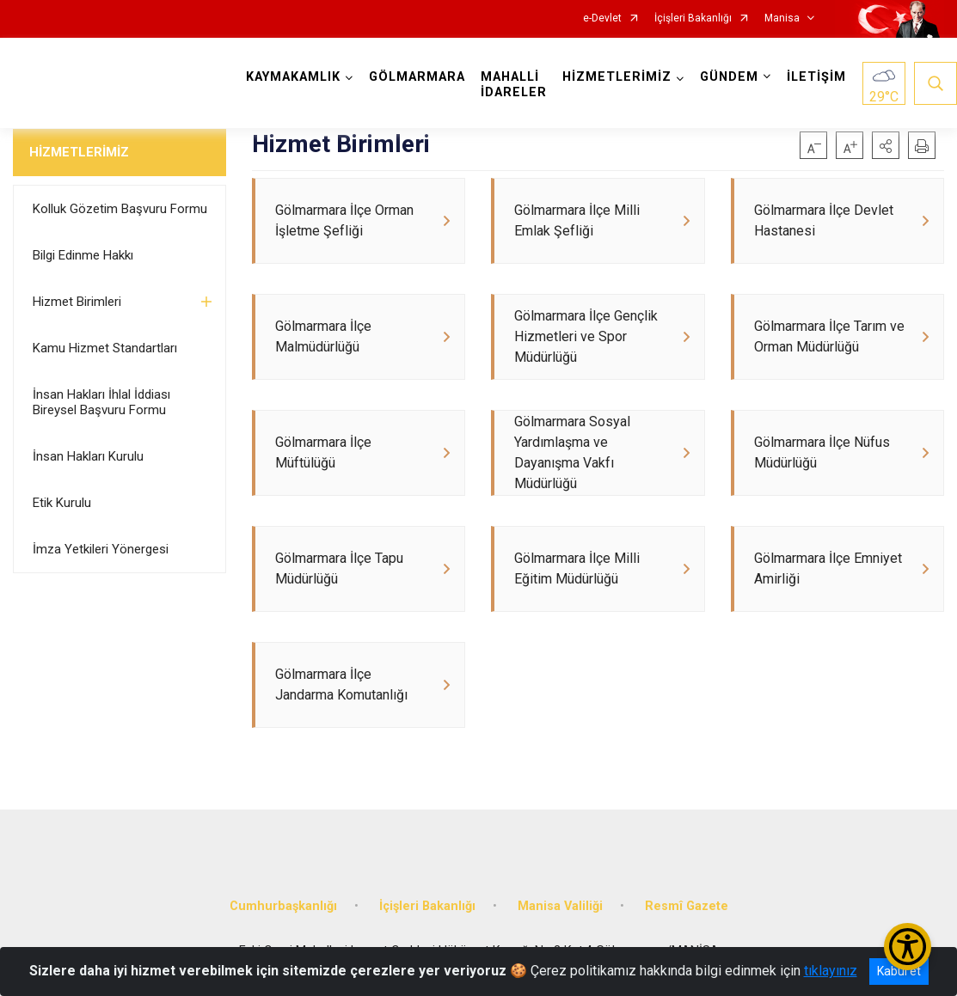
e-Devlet (602, 18)
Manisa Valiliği (560, 906)
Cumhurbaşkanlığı (283, 906)
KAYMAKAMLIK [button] (293, 77)
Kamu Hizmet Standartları (105, 348)
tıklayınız (830, 970)
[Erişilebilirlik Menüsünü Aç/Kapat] (907, 946)
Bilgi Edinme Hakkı (83, 255)
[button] (885, 145)
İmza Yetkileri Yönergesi (101, 549)
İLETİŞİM (816, 77)
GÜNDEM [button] (729, 77)
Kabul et (899, 971)
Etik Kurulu (62, 502)
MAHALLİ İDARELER (514, 85)
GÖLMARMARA (417, 77)
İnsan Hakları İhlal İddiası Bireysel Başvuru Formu (101, 402)
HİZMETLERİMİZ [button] (617, 77)
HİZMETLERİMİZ (79, 152)
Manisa (782, 18)
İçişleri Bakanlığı (693, 18)
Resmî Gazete (686, 906)
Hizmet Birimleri (77, 301)
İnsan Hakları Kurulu (88, 456)
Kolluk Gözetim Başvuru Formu (120, 209)
